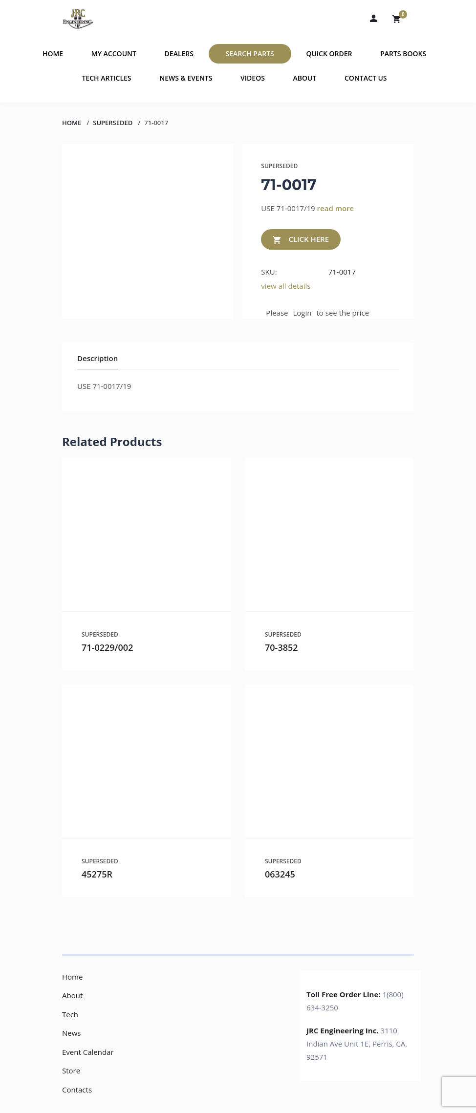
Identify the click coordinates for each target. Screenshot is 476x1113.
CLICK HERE (301, 239)
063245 (280, 874)
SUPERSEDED (112, 122)
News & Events (185, 78)
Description (97, 358)
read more (335, 208)
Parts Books (403, 53)
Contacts (77, 1089)
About (305, 78)
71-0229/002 (107, 647)
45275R (97, 874)
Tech (70, 1014)
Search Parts (250, 53)
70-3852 (281, 647)
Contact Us (366, 78)
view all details (285, 286)
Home (53, 53)
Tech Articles (106, 78)
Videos (252, 78)
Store (71, 1070)
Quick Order (329, 53)
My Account (113, 53)
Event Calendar (88, 1052)
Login (302, 313)
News (71, 1033)
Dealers (179, 53)
